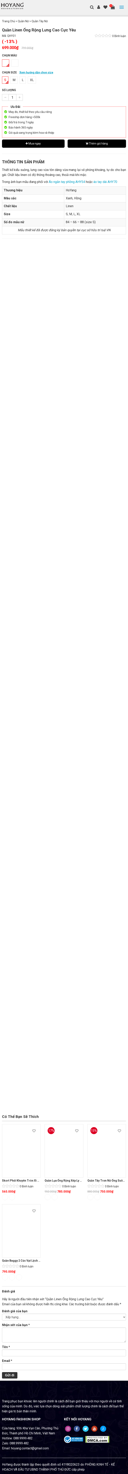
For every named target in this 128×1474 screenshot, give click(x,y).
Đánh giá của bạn (14, 1311)
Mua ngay (33, 143)
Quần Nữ (23, 21)
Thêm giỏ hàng (97, 143)
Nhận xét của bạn (16, 1325)
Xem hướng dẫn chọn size (36, 72)
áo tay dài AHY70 (105, 182)
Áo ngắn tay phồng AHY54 (67, 182)
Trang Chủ (8, 21)
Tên (6, 1347)
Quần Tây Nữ (40, 21)
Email (7, 1361)
